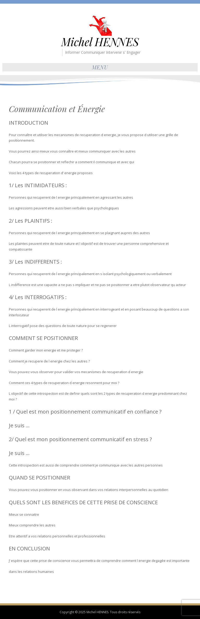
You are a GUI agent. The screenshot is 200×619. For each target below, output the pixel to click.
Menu (100, 67)
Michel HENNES (100, 41)
